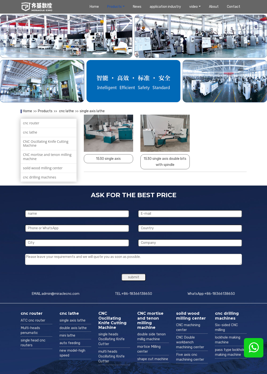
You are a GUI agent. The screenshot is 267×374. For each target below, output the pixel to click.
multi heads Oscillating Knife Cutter (111, 356)
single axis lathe (92, 111)
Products (114, 7)
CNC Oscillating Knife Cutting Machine (46, 143)
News (137, 7)
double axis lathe (73, 328)
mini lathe (67, 335)
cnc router (31, 123)
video (193, 7)
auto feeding (70, 343)
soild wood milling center (43, 168)
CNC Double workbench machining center (190, 342)
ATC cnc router (33, 320)
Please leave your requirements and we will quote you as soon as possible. (133, 259)
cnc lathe (66, 111)
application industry (165, 7)
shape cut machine (152, 359)
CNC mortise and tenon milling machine (47, 156)
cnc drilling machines (39, 177)
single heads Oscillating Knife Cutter (111, 339)
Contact (233, 7)
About (214, 7)
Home (94, 7)
